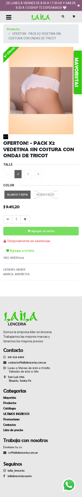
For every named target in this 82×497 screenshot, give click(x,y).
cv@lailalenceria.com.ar (23, 452)
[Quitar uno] (7, 219)
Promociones (11, 419)
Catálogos (9, 408)
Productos (13, 29)
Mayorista (9, 397)
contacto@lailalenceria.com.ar (26, 362)
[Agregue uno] (25, 219)
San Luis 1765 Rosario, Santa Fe (17, 378)
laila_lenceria (16, 470)
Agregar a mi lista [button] (20, 250)
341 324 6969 (16, 357)
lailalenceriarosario (19, 476)
